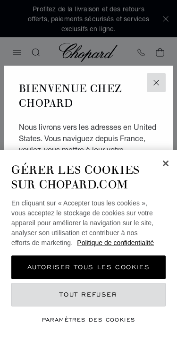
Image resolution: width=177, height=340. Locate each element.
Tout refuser (88, 294)
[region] (88, 245)
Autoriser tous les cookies (88, 267)
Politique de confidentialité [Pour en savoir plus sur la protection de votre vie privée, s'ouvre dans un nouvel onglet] (115, 242)
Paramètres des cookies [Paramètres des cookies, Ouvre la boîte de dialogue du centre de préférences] (88, 319)
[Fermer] (165, 163)
